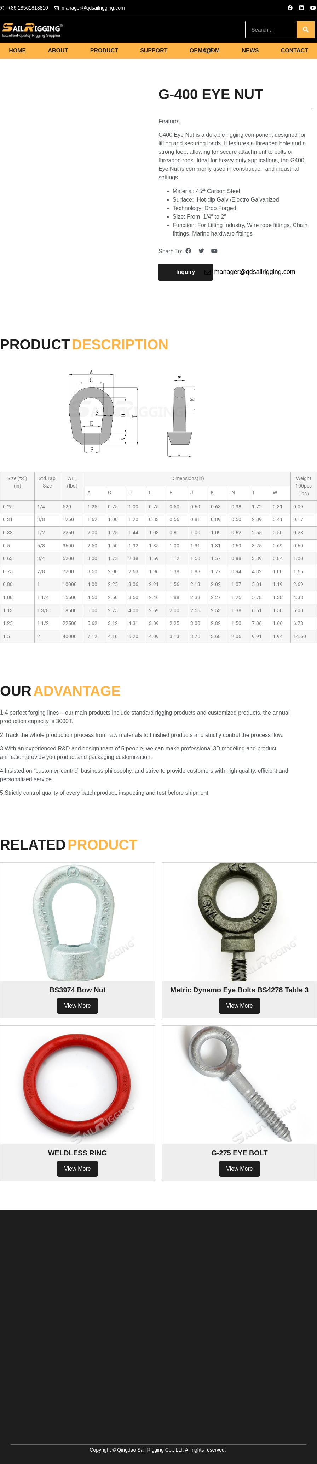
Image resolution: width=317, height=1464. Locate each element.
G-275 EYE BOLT (239, 1153)
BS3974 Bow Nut (78, 990)
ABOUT (58, 50)
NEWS (250, 50)
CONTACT (294, 50)
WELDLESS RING (77, 1153)
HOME (17, 50)
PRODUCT (104, 50)
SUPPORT (153, 50)
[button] (185, 272)
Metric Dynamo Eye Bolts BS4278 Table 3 (240, 990)
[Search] (306, 29)
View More (77, 1006)
